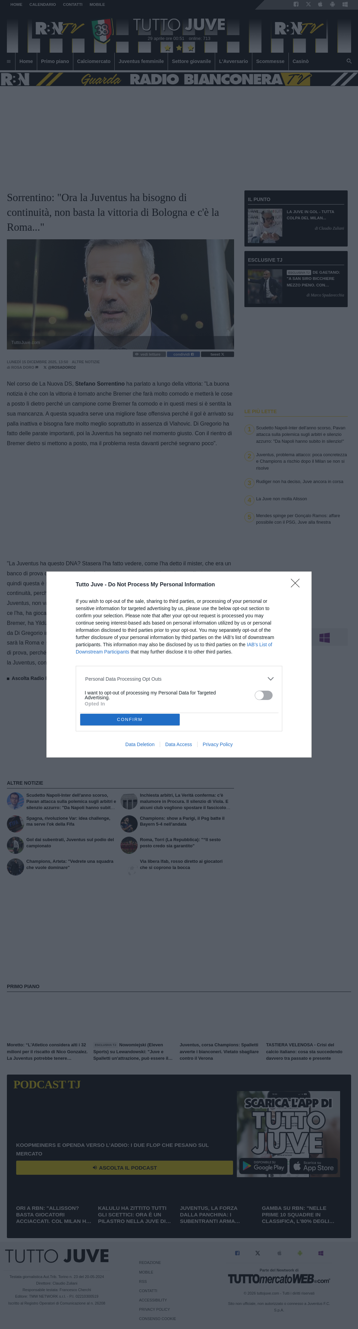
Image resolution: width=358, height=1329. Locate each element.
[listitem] (179, 678)
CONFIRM (130, 719)
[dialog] (179, 665)
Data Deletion (140, 744)
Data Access (178, 744)
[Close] (297, 585)
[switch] (264, 695)
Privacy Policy (218, 744)
